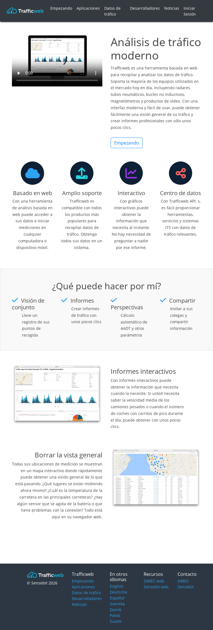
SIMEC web (154, 581)
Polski (115, 615)
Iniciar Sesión (190, 11)
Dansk (115, 609)
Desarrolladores (145, 8)
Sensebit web (156, 586)
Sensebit (186, 586)
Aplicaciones (88, 8)
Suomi (115, 621)
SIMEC (183, 581)
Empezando (61, 8)
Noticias (171, 8)
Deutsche (118, 592)
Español (117, 598)
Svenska (117, 603)
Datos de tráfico (112, 11)
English (116, 586)
